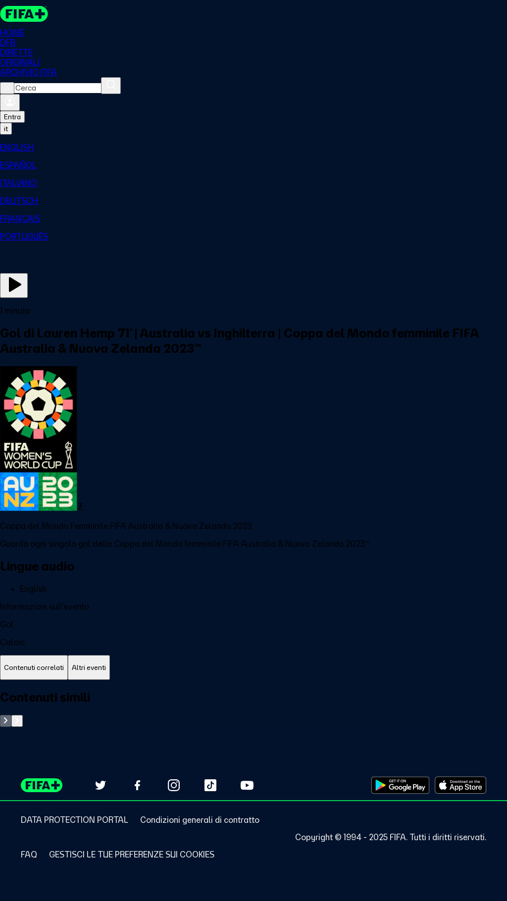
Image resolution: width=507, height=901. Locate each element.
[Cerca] (111, 85)
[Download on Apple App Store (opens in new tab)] (460, 785)
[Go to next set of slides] (17, 721)
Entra (12, 116)
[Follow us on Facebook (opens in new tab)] (137, 785)
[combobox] (57, 88)
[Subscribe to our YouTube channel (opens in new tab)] (247, 785)
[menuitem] (253, 147)
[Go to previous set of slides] (5, 721)
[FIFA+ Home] (24, 14)
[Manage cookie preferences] (131, 854)
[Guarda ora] (14, 285)
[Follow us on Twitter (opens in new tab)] (100, 785)
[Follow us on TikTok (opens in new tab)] (210, 785)
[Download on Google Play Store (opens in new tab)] (400, 785)
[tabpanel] (253, 708)
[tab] (34, 667)
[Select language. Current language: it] (6, 129)
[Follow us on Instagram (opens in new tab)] (174, 785)
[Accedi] (10, 102)
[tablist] (253, 667)
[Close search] (7, 88)
